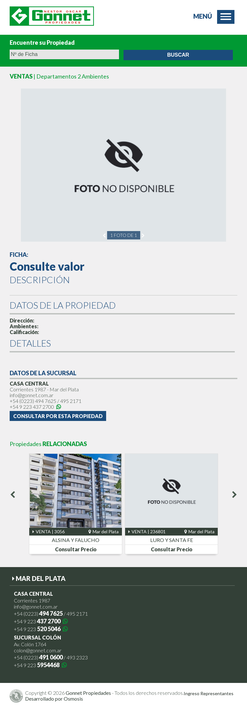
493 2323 (77, 657)
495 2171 (70, 401)
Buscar (178, 55)
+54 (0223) (33, 401)
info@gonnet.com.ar (31, 395)
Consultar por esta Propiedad (58, 416)
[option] (123, 165)
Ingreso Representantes (208, 693)
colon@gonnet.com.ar (37, 650)
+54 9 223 (35, 407)
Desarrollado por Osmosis (54, 698)
